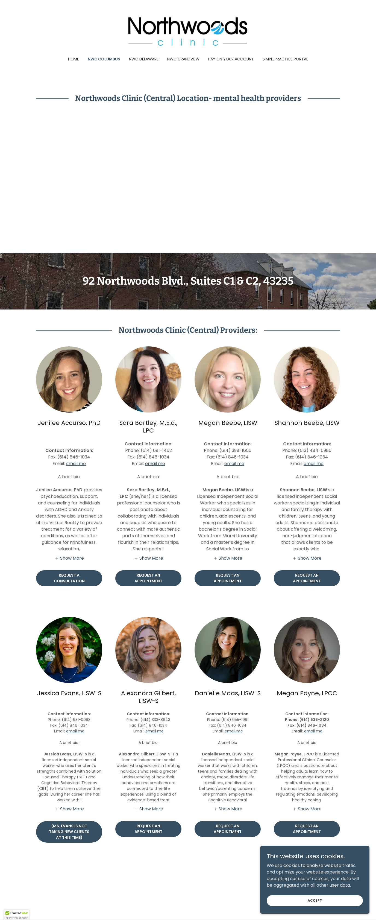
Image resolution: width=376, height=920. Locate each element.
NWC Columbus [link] (104, 59)
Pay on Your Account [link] (231, 59)
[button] (69, 558)
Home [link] (73, 59)
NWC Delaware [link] (143, 59)
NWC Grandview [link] (183, 59)
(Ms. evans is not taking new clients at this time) (69, 831)
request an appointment (307, 578)
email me (76, 463)
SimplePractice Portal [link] (285, 59)
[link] (188, 32)
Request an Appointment (148, 578)
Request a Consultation (69, 578)
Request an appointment (228, 578)
